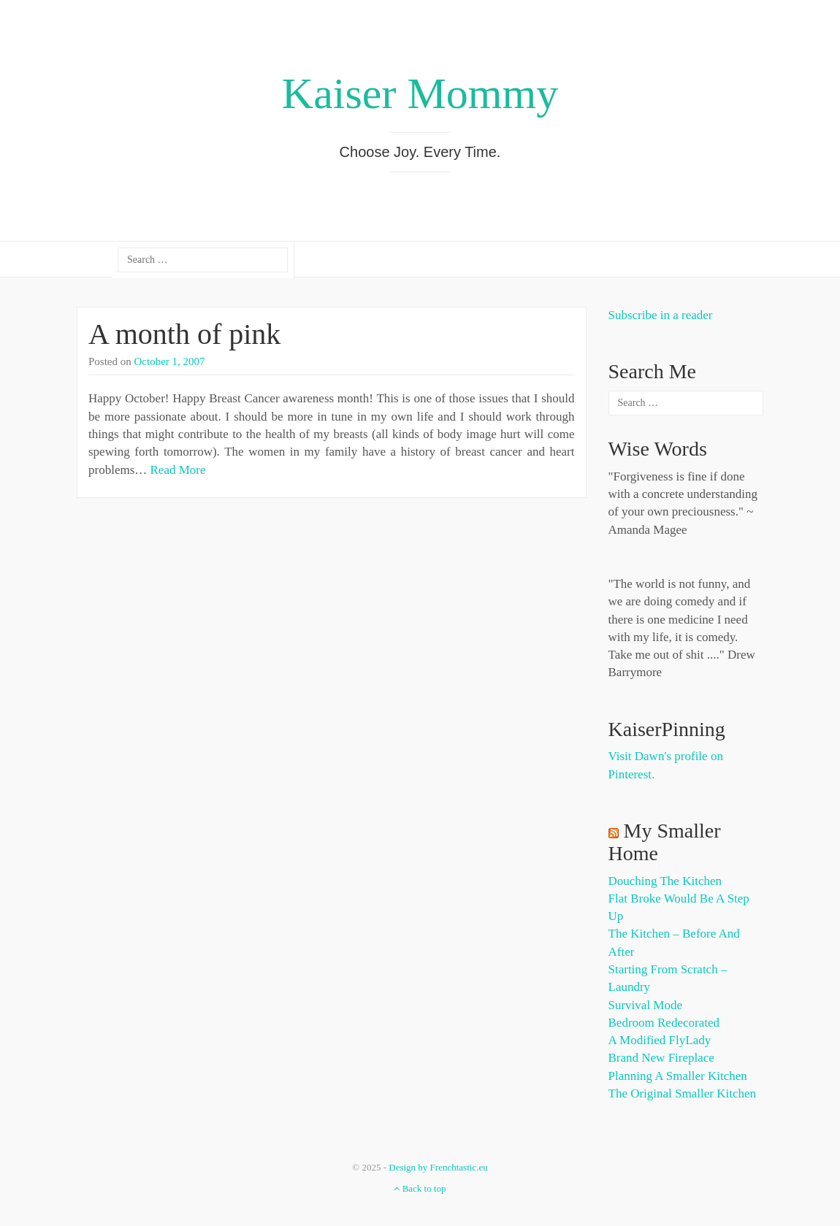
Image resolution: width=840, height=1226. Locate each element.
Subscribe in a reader (660, 315)
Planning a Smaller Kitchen (677, 1076)
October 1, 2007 (169, 361)
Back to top (420, 1188)
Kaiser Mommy (420, 93)
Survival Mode (645, 1005)
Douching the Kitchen (665, 881)
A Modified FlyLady (659, 1040)
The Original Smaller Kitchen (682, 1093)
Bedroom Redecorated (663, 1023)
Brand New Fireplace (661, 1058)
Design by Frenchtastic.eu (438, 1167)
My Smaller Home (664, 842)
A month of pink (184, 334)
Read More (178, 470)
